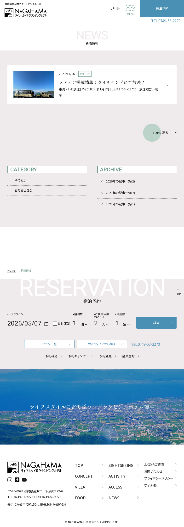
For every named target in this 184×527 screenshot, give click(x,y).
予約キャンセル (78, 356)
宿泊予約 (162, 8)
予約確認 (51, 356)
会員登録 (128, 356)
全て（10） (21, 180)
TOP (178, 294)
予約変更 (105, 356)
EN (118, 8)
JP (113, 8)
